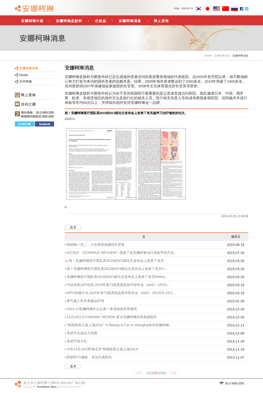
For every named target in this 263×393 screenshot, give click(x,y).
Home (208, 55)
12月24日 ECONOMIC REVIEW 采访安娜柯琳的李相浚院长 (112, 317)
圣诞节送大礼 (77, 341)
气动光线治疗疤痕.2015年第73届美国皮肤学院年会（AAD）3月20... (118, 285)
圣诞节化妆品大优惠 (82, 333)
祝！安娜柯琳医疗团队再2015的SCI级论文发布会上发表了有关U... (117, 269)
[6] (164, 373)
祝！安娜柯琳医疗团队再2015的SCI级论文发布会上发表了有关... (118, 261)
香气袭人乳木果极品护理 (85, 301)
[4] (158, 373)
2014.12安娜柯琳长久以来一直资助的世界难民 (102, 309)
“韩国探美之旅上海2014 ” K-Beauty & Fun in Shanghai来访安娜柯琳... (119, 325)
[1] (148, 373)
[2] (151, 373)
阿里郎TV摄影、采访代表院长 (89, 357)
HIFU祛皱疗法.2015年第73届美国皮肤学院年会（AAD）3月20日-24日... (121, 293)
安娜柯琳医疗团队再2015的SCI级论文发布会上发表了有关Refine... (117, 277)
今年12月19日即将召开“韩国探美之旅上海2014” (103, 349)
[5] (161, 373)
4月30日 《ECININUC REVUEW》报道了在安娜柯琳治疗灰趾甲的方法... (122, 253)
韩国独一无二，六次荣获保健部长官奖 (96, 244)
